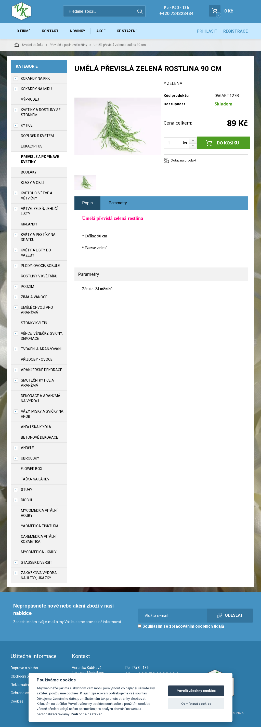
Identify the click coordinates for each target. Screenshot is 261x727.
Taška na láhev (35, 479)
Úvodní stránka (29, 44)
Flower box (31, 469)
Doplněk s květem (37, 136)
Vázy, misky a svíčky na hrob (42, 414)
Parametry (118, 203)
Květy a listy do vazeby (36, 253)
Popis (87, 203)
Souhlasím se (181, 626)
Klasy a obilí (32, 183)
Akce (101, 31)
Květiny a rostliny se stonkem (41, 112)
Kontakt (50, 31)
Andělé (27, 448)
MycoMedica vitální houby (39, 513)
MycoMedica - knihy (39, 552)
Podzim (27, 287)
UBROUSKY (30, 458)
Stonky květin (34, 323)
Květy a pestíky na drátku (38, 237)
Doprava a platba (24, 668)
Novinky (78, 31)
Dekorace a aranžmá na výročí (40, 398)
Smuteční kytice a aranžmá (37, 383)
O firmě (24, 31)
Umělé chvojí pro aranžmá (37, 310)
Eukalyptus (32, 146)
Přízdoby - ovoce (37, 360)
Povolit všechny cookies (196, 691)
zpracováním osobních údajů (196, 626)
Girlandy (29, 224)
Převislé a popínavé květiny (68, 45)
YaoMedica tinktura (40, 526)
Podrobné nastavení (87, 714)
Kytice (27, 126)
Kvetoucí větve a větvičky (37, 195)
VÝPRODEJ (30, 100)
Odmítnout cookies (196, 704)
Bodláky (29, 172)
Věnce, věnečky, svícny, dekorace (42, 336)
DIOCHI (26, 500)
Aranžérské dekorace (41, 370)
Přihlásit (207, 31)
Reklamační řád (23, 685)
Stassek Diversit (36, 563)
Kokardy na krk (35, 79)
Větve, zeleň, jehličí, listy (39, 211)
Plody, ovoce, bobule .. (41, 266)
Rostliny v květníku (39, 276)
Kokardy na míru (36, 89)
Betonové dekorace (39, 438)
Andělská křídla (36, 427)
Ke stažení (128, 31)
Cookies (17, 701)
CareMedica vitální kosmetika (38, 539)
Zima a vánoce (34, 297)
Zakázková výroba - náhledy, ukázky (40, 575)
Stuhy (26, 490)
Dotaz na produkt (183, 160)
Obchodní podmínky (27, 677)
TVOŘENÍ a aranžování (41, 349)
